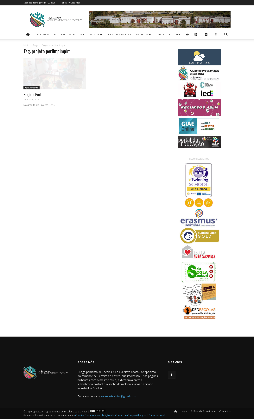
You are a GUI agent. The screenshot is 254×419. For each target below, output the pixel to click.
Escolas (68, 34)
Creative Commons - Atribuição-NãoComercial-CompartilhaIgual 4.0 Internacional (120, 415)
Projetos (143, 34)
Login (184, 411)
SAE (82, 34)
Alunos (96, 34)
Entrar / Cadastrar (71, 2)
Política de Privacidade (203, 411)
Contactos (163, 34)
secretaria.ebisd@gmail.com (118, 396)
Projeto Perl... (33, 94)
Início (26, 45)
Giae (178, 34)
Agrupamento (46, 34)
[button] (226, 35)
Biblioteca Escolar (119, 34)
